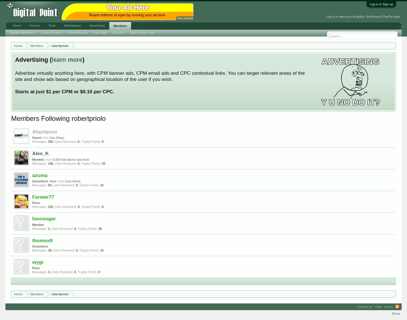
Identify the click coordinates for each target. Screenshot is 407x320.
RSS (397, 307)
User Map (100, 33)
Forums (35, 25)
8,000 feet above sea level (71, 159)
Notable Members (22, 33)
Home (17, 25)
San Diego (57, 137)
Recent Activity (78, 33)
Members (120, 26)
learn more (67, 59)
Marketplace (72, 25)
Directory (119, 33)
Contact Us (364, 306)
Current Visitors (51, 33)
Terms (396, 313)
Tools (52, 25)
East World (72, 181)
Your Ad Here (185, 18)
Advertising (97, 25)
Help (378, 306)
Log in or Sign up (381, 4)
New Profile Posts (143, 33)
